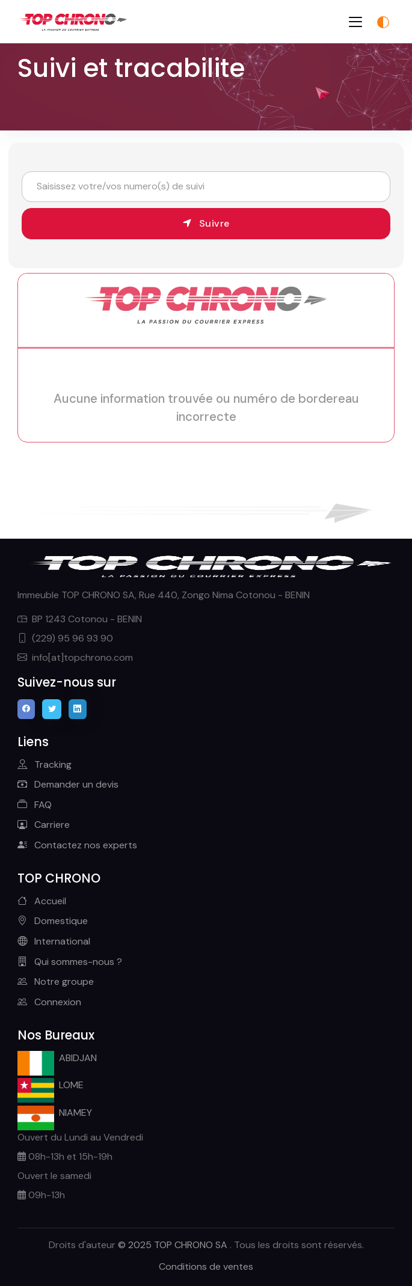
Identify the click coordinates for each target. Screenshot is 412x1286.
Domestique (52, 920)
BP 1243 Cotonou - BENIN (79, 619)
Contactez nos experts (77, 845)
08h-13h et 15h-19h (64, 1156)
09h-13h (41, 1195)
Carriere (43, 824)
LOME (50, 1086)
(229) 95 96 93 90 (65, 638)
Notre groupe (55, 981)
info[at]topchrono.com (75, 657)
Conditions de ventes (206, 1266)
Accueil (41, 901)
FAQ (34, 804)
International (53, 941)
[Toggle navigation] (355, 22)
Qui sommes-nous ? (69, 961)
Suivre (206, 223)
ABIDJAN (57, 1059)
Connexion (49, 1002)
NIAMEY (55, 1114)
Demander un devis (67, 784)
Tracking (44, 764)
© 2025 (174, 1245)
